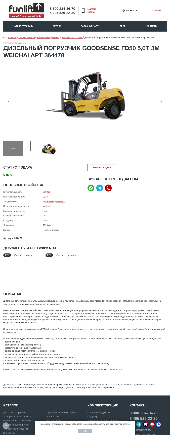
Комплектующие (102, 378)
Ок (85, 431)
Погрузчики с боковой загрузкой (61, 385)
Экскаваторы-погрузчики (16, 401)
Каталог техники (23, 26)
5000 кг (46, 192)
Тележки (49, 401)
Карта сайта (136, 410)
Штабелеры (9, 405)
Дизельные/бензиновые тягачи (61, 405)
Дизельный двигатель (54, 201)
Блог (123, 26)
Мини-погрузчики (54, 393)
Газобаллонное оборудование (103, 393)
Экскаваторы (52, 389)
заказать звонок (91, 10)
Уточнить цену (102, 167)
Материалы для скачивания (143, 407)
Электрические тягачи (56, 409)
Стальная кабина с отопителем (103, 397)
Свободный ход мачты (98, 385)
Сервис (57, 26)
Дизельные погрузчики (14, 385)
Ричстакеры (51, 413)
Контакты (151, 26)
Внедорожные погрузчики (16, 397)
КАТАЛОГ (10, 378)
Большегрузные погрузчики (17, 393)
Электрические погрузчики (17, 389)
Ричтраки (50, 397)
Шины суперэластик (97, 401)
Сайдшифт (92, 389)
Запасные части (90, 26)
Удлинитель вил (95, 405)
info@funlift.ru (144, 402)
